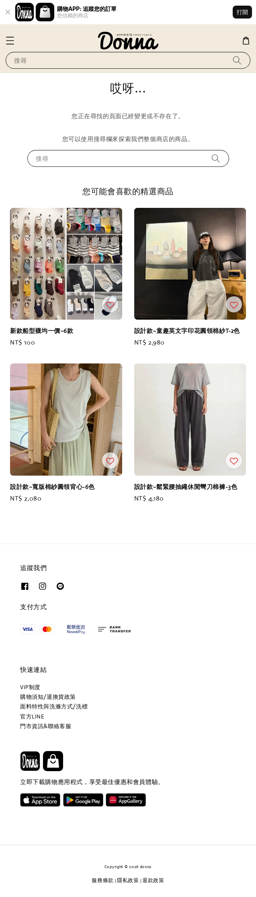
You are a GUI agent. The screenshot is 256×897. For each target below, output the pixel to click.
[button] (10, 40)
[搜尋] (237, 60)
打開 (242, 11)
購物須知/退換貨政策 (48, 696)
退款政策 (153, 880)
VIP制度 (30, 687)
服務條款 (103, 880)
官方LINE (32, 716)
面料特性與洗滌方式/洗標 (54, 706)
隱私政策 (128, 880)
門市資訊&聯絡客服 (45, 726)
